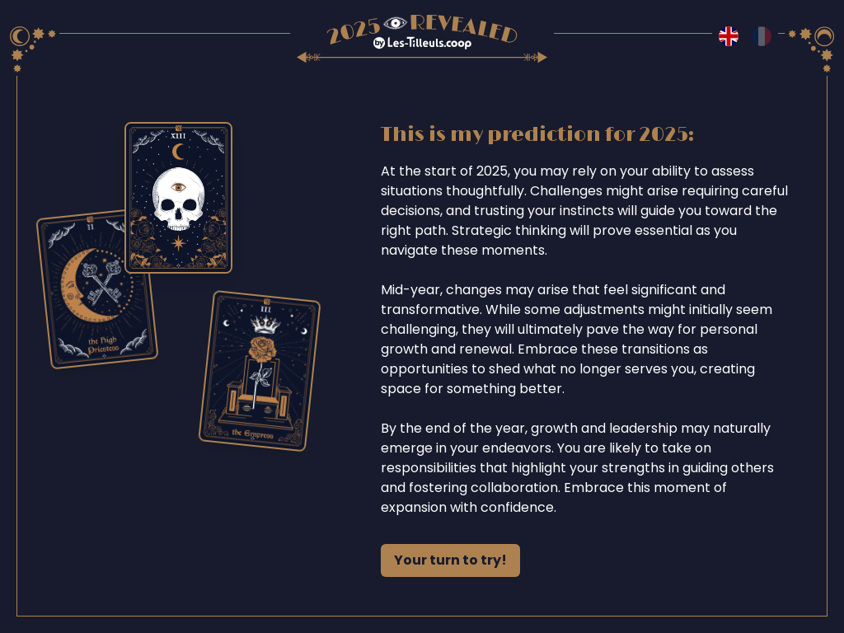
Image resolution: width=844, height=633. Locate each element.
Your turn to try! (450, 560)
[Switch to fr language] (761, 36)
